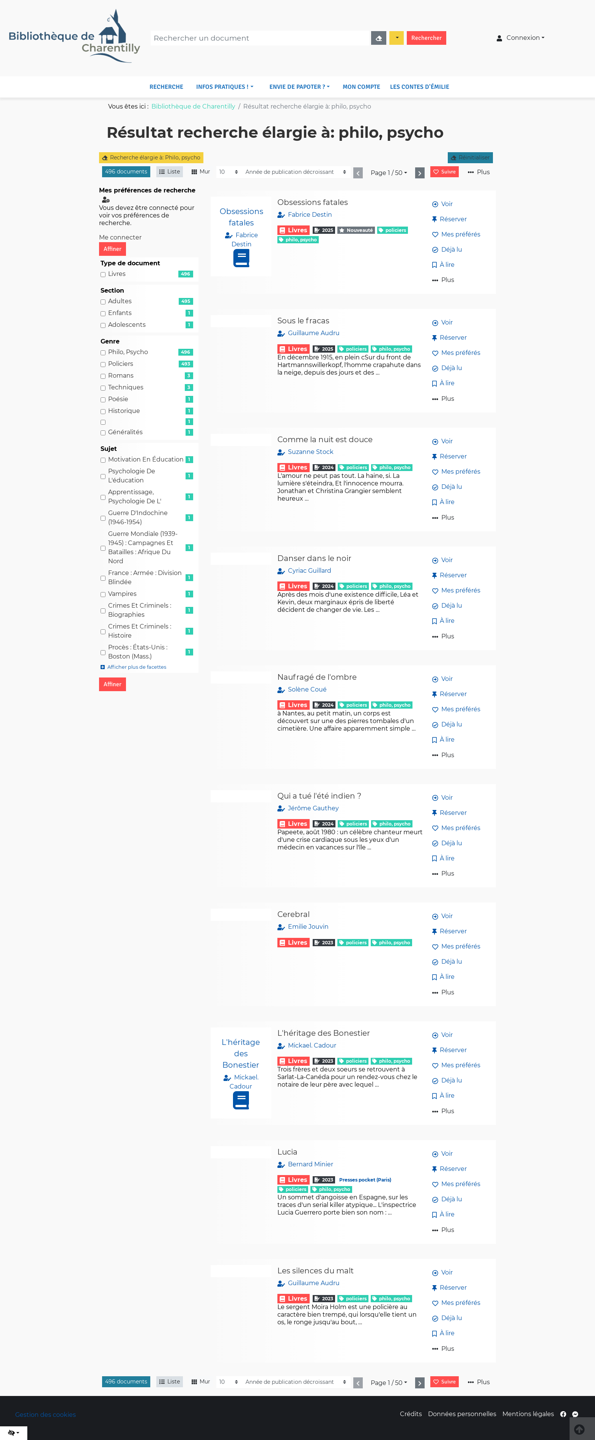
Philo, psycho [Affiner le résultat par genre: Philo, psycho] (128, 352)
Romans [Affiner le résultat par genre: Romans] (121, 375)
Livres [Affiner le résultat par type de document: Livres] (117, 273)
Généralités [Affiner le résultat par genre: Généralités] (125, 432)
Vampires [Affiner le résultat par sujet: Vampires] (122, 593)
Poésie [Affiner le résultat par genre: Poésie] (118, 399)
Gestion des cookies (45, 1414)
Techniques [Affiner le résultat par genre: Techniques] (125, 387)
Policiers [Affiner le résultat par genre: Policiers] (120, 363)
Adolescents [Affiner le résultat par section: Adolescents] (127, 324)
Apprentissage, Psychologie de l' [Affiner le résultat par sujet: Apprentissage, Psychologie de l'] (134, 496)
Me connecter (120, 237)
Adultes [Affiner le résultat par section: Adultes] (120, 301)
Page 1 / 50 (387, 172)
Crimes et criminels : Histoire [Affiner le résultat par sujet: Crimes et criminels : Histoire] (139, 631)
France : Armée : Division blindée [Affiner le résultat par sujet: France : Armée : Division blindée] (145, 577)
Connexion (518, 37)
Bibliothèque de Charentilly (193, 106)
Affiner (112, 249)
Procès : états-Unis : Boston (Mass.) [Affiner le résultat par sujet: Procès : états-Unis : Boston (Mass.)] (137, 652)
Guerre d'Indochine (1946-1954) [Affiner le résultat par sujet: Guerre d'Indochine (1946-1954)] (138, 517)
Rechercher (426, 38)
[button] (224, 87)
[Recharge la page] (229, 172)
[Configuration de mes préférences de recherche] (107, 199)
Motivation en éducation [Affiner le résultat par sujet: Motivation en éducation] (146, 459)
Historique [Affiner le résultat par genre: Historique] (124, 410)
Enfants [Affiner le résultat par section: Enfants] (120, 313)
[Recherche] (260, 38)
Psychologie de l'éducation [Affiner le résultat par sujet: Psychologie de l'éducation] (131, 476)
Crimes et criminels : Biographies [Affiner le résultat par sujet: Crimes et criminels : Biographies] (139, 610)
